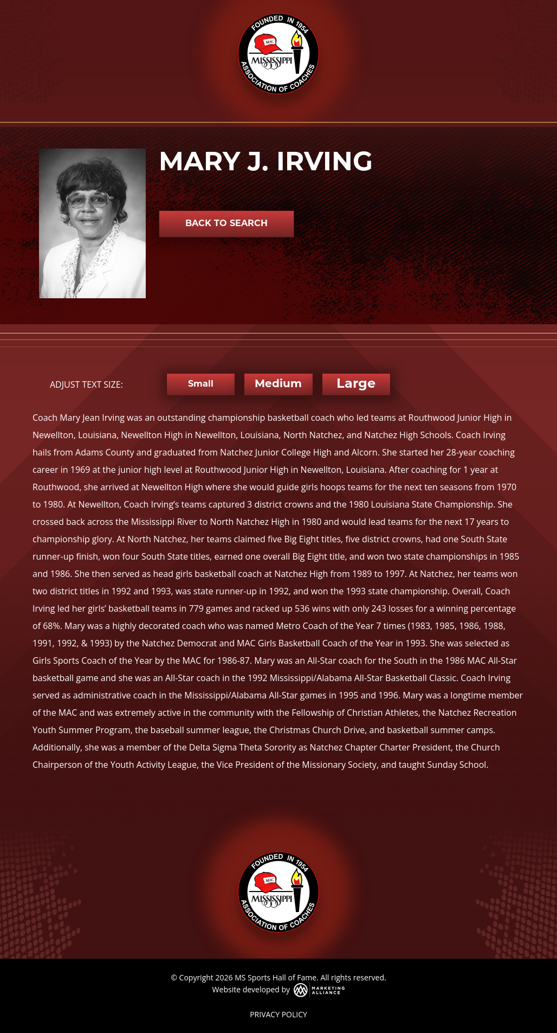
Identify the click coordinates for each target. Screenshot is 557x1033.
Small (200, 384)
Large (355, 384)
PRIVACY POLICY (278, 1014)
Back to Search (226, 224)
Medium (278, 384)
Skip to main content (0, 9)
